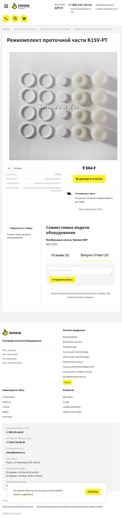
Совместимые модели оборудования (19, 236)
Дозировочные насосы (74, 376)
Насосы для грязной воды (76, 356)
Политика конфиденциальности (17, 506)
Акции (67, 382)
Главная (6, 29)
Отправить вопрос (62, 279)
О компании (8, 397)
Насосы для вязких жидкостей (78, 366)
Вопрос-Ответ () (95, 255)
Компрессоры (70, 347)
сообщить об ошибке (11, 513)
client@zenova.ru (15, 452)
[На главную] (11, 332)
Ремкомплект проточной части (55, 29)
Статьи (5, 406)
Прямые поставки (72, 411)
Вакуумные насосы (72, 341)
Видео (5, 411)
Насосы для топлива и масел (77, 371)
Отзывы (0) (60, 255)
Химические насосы (73, 361)
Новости (6, 401)
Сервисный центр (72, 406)
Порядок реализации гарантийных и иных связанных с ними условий (70, 506)
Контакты (7, 416)
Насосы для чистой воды (75, 351)
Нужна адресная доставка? (91, 209)
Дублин (59, 7)
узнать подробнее (23, 494)
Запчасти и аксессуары (25, 29)
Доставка (68, 397)
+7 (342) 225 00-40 (15, 442)
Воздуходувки (70, 336)
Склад (66, 401)
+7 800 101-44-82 (80, 5)
